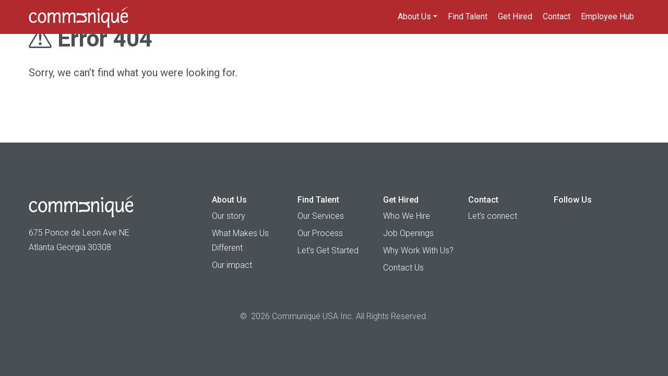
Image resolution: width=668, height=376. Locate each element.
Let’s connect (492, 216)
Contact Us (403, 268)
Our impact (232, 265)
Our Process (320, 233)
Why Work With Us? (418, 250)
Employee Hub (607, 16)
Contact (556, 16)
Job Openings (408, 233)
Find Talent (467, 16)
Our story (228, 216)
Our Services (320, 216)
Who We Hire (406, 216)
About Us (414, 16)
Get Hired (515, 16)
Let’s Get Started (328, 250)
